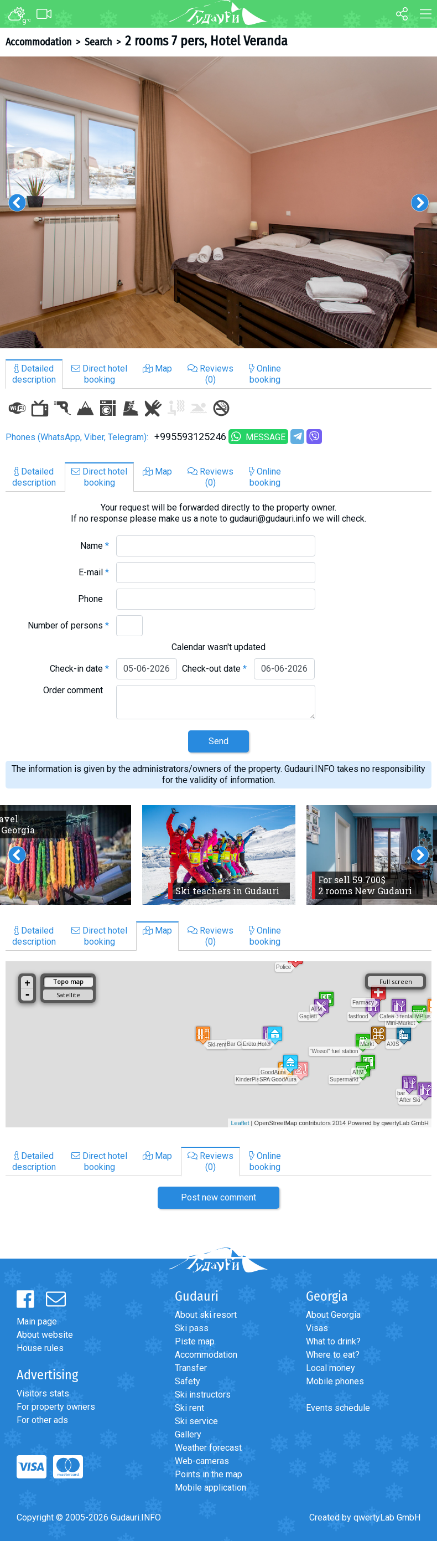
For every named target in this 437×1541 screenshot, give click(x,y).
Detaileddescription (34, 374)
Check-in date (79, 668)
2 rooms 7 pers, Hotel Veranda (206, 41)
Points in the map (208, 1474)
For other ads (42, 1420)
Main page (37, 1321)
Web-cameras (202, 1461)
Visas (317, 1328)
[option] (218, 202)
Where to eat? (333, 1354)
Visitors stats (43, 1393)
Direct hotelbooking (99, 374)
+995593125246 (190, 436)
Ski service (196, 1421)
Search (98, 42)
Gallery (188, 1434)
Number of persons (68, 625)
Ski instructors (203, 1394)
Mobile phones (335, 1381)
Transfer (191, 1368)
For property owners (56, 1406)
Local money (330, 1368)
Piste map (195, 1341)
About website (45, 1334)
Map (157, 368)
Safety (187, 1381)
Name (94, 545)
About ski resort (206, 1315)
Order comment (76, 690)
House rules (40, 1348)
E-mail (94, 572)
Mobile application (210, 1487)
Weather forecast (208, 1447)
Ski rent (189, 1408)
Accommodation (38, 42)
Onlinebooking (265, 374)
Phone (93, 599)
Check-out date (214, 668)
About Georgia (333, 1315)
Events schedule (338, 1408)
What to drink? (333, 1341)
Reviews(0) (210, 374)
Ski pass (192, 1328)
